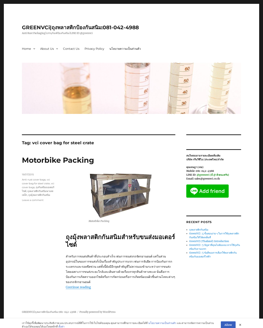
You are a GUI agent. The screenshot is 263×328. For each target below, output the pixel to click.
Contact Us (71, 48)
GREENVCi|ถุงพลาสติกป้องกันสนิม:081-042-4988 (80, 27)
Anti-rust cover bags (34, 179)
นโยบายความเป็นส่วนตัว (125, 48)
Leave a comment (32, 200)
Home (26, 48)
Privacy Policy (94, 48)
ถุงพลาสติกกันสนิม (198, 229)
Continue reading (78, 287)
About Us (47, 48)
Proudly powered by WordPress (97, 312)
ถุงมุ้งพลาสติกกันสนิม (39, 194)
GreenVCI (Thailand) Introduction (209, 241)
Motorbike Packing (58, 160)
